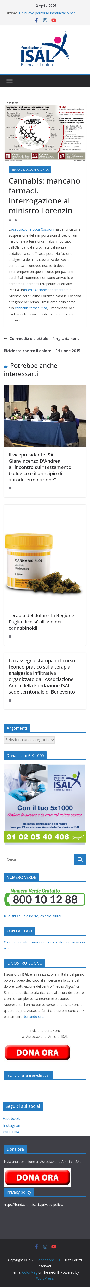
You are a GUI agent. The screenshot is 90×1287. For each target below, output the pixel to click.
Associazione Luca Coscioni (32, 229)
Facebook (11, 1118)
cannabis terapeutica (31, 308)
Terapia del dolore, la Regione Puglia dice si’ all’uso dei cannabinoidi (41, 621)
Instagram (12, 1125)
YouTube (11, 1132)
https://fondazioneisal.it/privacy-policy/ (33, 1204)
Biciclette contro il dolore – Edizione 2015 (45, 350)
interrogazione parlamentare (46, 290)
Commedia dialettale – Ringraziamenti (42, 338)
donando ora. (33, 1016)
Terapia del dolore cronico (30, 169)
